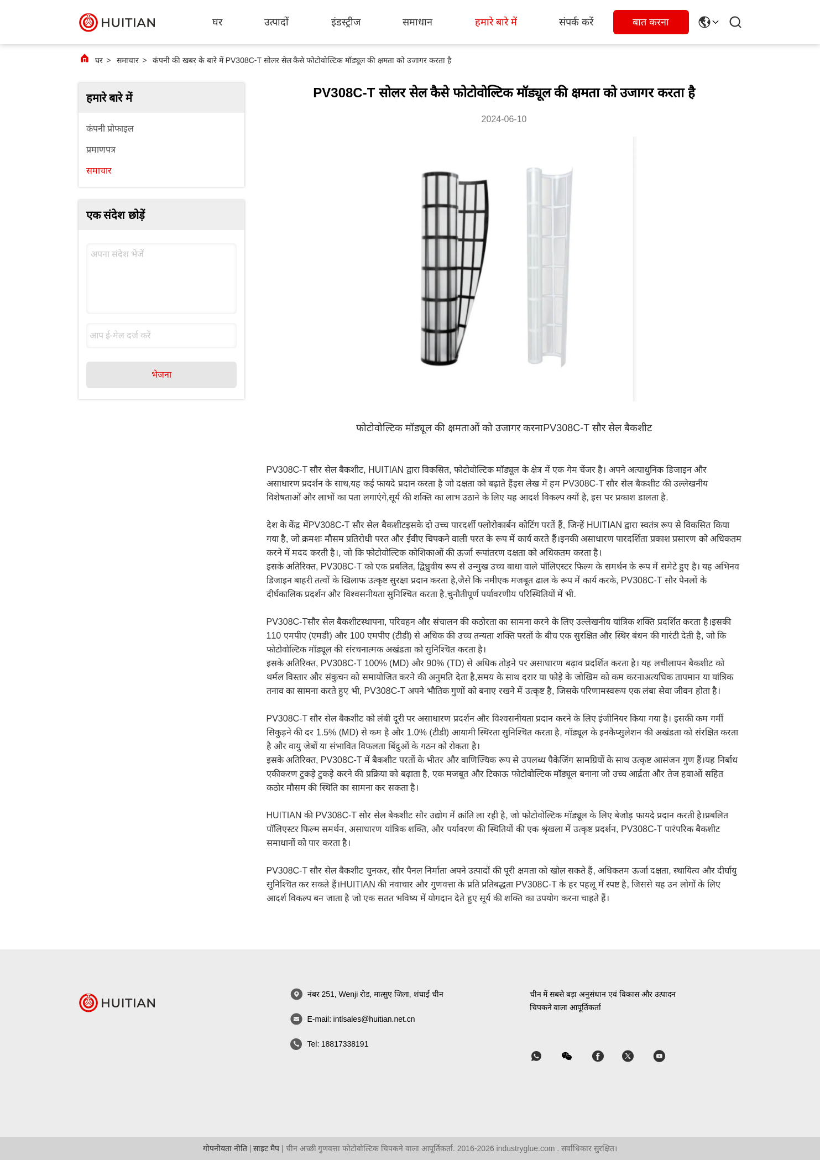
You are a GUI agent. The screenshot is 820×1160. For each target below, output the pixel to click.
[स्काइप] (605, 1056)
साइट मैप (266, 1148)
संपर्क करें (576, 22)
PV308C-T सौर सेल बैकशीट (597, 427)
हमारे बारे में (496, 22)
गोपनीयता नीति (225, 1148)
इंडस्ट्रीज (346, 22)
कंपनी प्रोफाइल (110, 128)
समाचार (128, 60)
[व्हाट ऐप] (544, 1056)
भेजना (161, 374)
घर (217, 22)
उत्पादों (276, 22)
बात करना (651, 22)
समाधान (417, 22)
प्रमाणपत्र (101, 149)
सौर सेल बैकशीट (334, 621)
